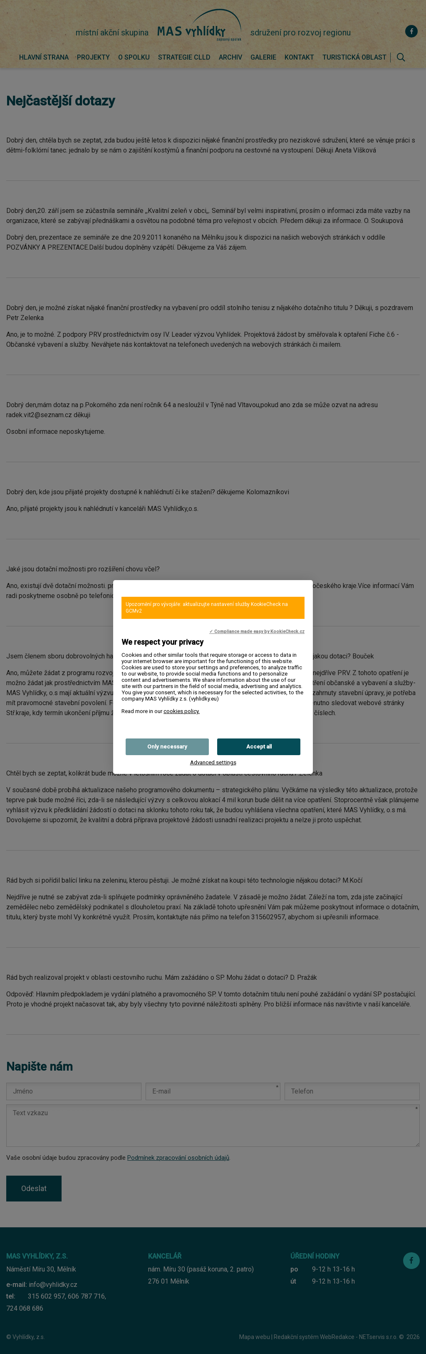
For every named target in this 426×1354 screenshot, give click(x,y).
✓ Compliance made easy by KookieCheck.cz (257, 631)
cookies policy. (181, 711)
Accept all (259, 746)
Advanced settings (213, 762)
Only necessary (167, 746)
